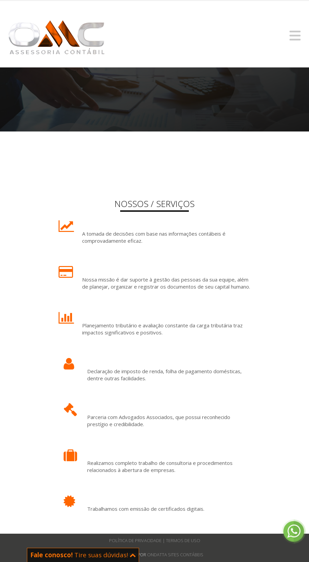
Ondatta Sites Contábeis (175, 555)
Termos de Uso (183, 540)
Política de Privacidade (136, 540)
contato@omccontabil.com (40, 8)
